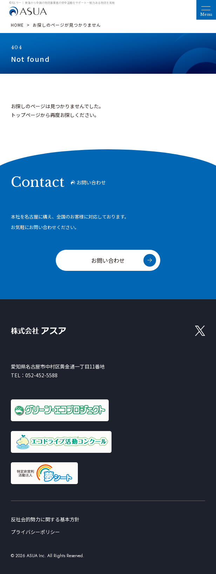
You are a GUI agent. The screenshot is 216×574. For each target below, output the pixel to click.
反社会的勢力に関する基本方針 (45, 519)
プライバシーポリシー (35, 531)
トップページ (25, 114)
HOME (17, 25)
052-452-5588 (41, 375)
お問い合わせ (108, 260)
